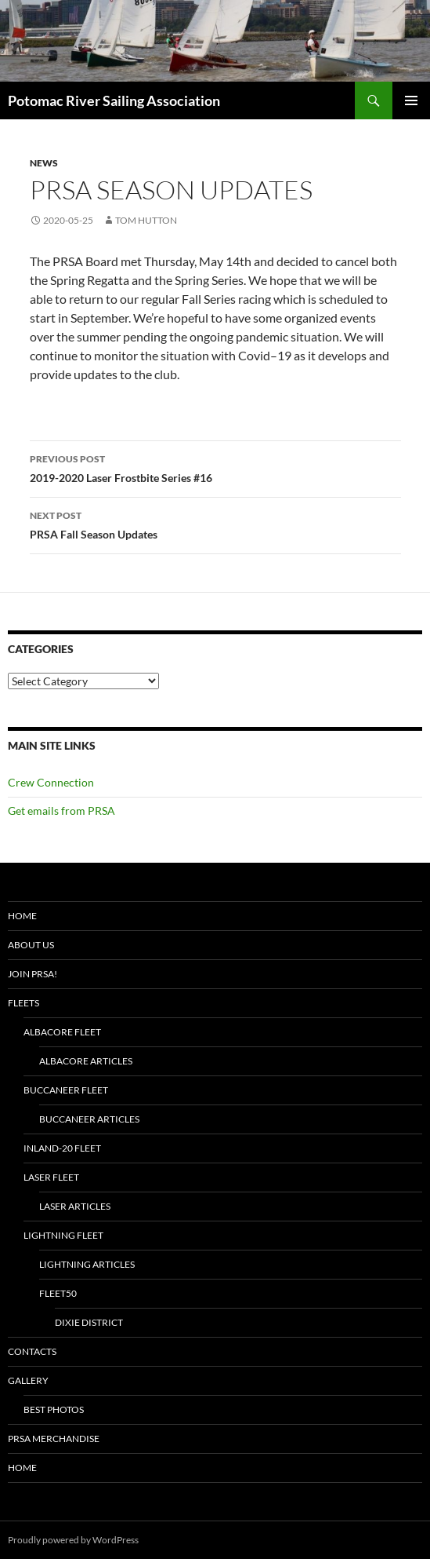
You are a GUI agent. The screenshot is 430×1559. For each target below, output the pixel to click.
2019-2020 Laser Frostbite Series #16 (215, 467)
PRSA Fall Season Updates (215, 523)
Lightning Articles (87, 1264)
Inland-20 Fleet (62, 1148)
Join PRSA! (32, 974)
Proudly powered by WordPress (73, 1540)
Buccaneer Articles (89, 1119)
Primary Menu (411, 100)
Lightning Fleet (63, 1235)
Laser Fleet (51, 1177)
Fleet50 (58, 1293)
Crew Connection (51, 782)
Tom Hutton (146, 220)
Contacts (32, 1351)
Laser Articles (74, 1206)
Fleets (23, 1003)
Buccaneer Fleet (65, 1090)
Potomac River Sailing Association (114, 100)
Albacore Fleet (62, 1032)
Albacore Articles (85, 1061)
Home (22, 916)
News (44, 163)
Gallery (28, 1380)
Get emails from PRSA (61, 810)
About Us (31, 945)
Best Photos (53, 1409)
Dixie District (89, 1322)
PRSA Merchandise (53, 1438)
